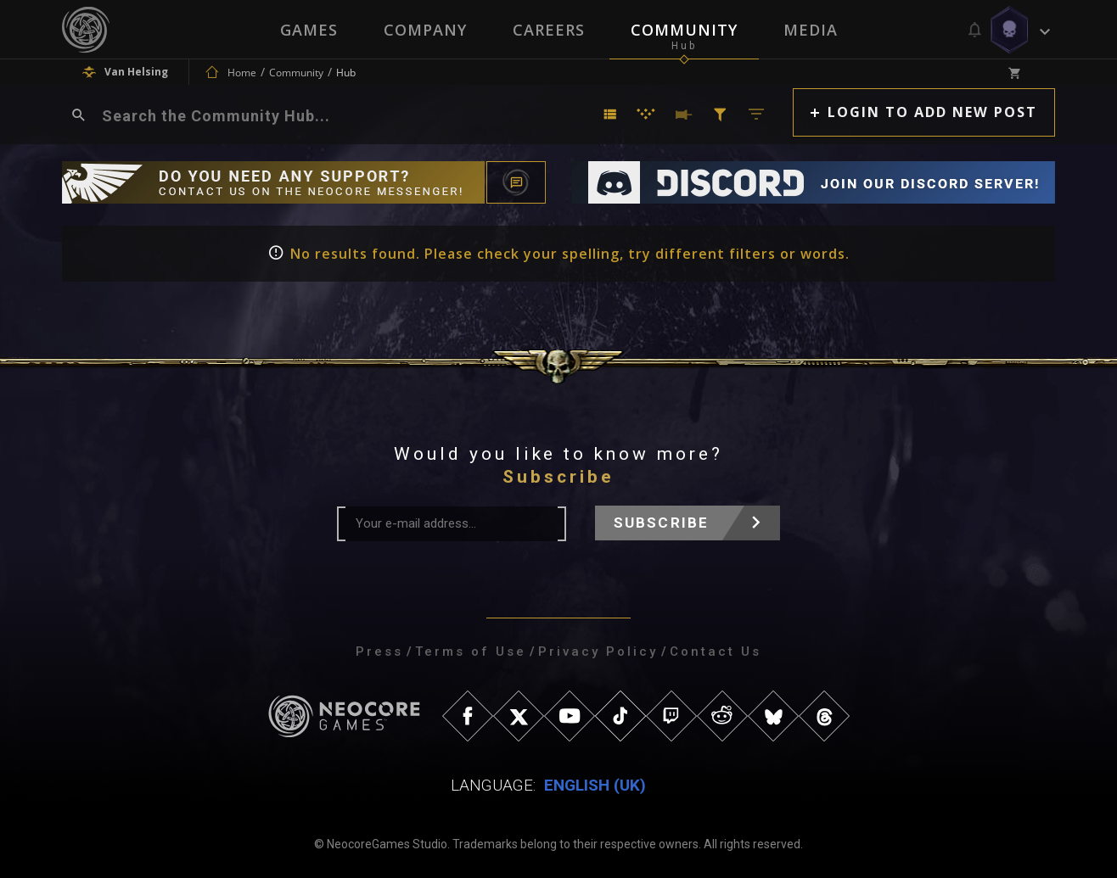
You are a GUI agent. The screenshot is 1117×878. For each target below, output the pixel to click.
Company (425, 30)
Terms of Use (470, 651)
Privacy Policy (598, 651)
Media (810, 30)
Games (309, 30)
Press (379, 651)
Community (684, 30)
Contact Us (715, 651)
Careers (549, 30)
